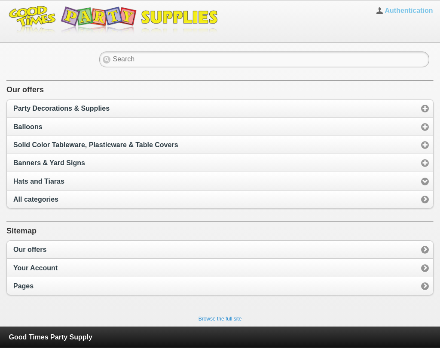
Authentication (409, 10)
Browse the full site (220, 319)
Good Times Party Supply (50, 337)
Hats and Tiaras (38, 181)
